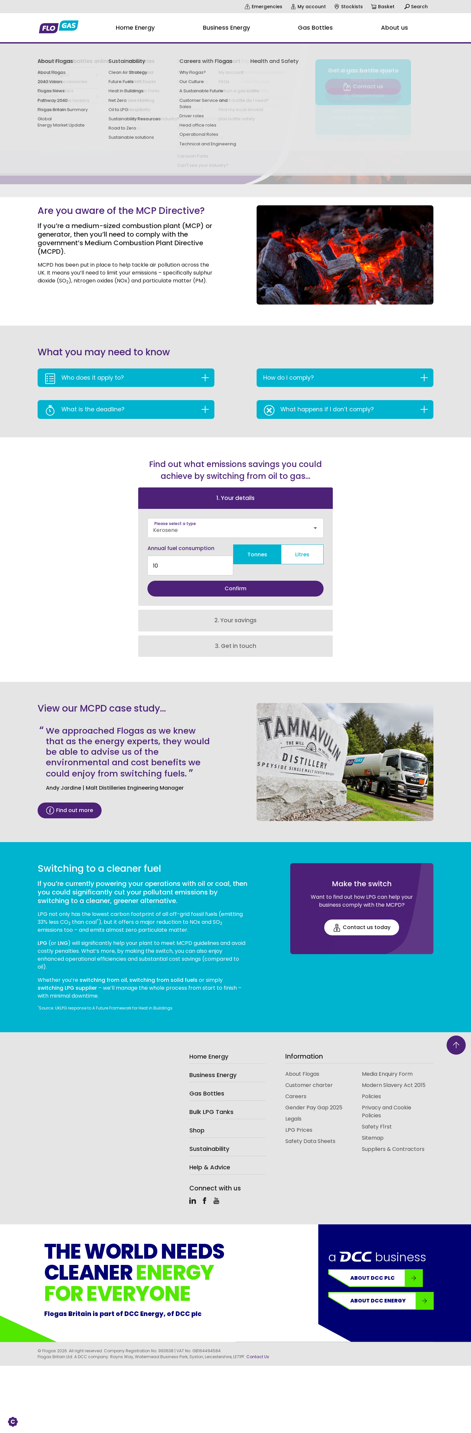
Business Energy (212, 1064)
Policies (371, 1085)
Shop (196, 1119)
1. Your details (235, 498)
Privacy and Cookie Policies (386, 1100)
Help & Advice (209, 1156)
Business (47, 75)
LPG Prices (298, 1119)
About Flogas (302, 1063)
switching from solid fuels (163, 969)
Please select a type (175, 523)
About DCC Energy (391, 1289)
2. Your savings (235, 609)
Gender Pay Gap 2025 (313, 1096)
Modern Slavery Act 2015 (393, 1074)
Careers (295, 1085)
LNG (63, 932)
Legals (293, 1107)
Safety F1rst (377, 1115)
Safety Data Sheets (310, 1130)
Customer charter (309, 1074)
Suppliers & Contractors (393, 1138)
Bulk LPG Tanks (211, 1101)
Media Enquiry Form (387, 1063)
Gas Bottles (206, 1082)
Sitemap (373, 1126)
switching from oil (103, 969)
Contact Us (257, 1345)
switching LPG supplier (67, 976)
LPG (43, 932)
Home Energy (208, 1045)
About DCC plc (386, 1266)
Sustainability (209, 1137)
